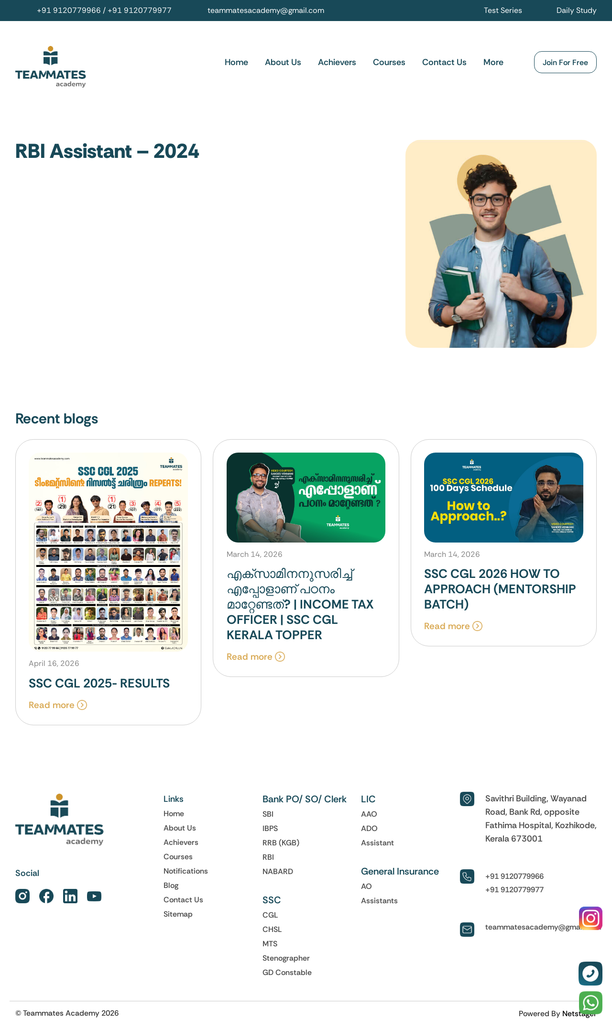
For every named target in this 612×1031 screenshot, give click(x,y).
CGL (270, 917)
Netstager (579, 1015)
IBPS (270, 830)
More (493, 62)
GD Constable (287, 974)
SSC (271, 902)
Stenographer (286, 960)
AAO (369, 816)
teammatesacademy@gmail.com (266, 10)
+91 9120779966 (69, 10)
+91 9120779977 (140, 10)
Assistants (379, 903)
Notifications (186, 873)
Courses (389, 62)
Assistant (377, 845)
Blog (171, 887)
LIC (368, 801)
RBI (268, 859)
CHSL (272, 931)
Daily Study (577, 10)
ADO (369, 830)
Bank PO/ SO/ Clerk (304, 801)
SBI (267, 816)
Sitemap (178, 916)
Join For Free (565, 62)
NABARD (277, 873)
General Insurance (400, 873)
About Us (283, 62)
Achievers (337, 62)
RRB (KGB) (280, 845)
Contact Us (444, 62)
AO (366, 888)
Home (236, 62)
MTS (269, 946)
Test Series (503, 10)
